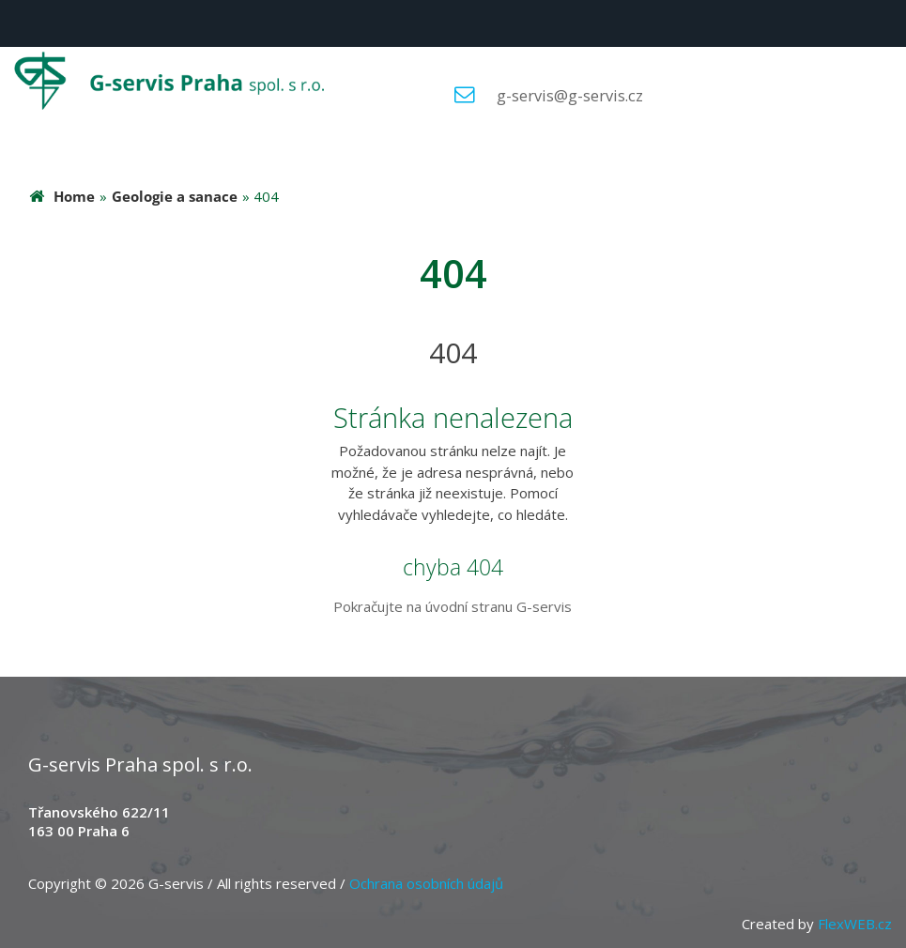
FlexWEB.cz (855, 923)
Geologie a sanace (175, 196)
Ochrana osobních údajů (426, 883)
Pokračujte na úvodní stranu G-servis (452, 606)
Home (74, 196)
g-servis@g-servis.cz (570, 95)
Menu (23, 23)
